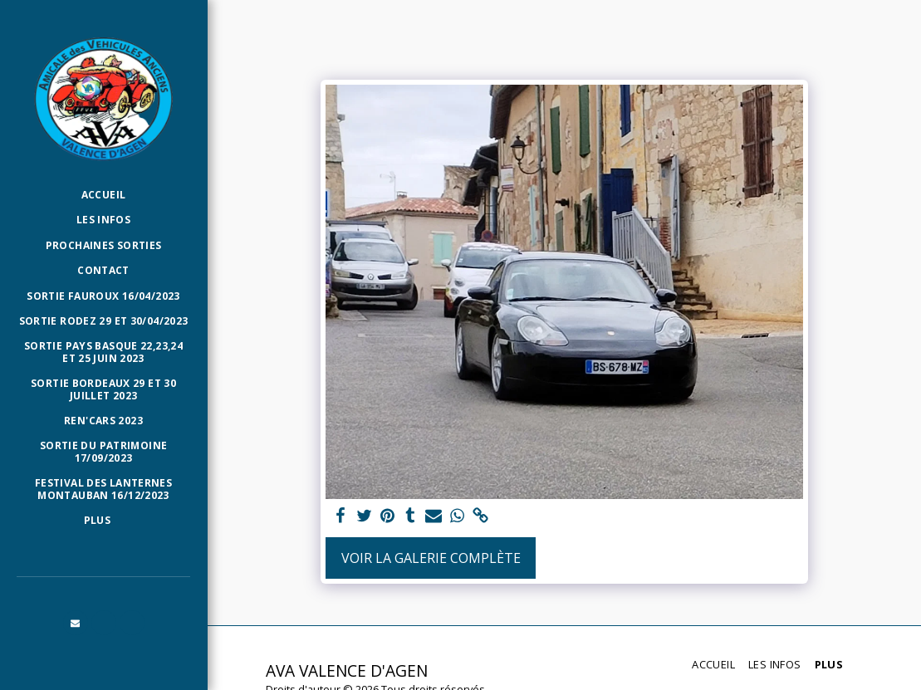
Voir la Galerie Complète (431, 558)
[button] (75, 622)
